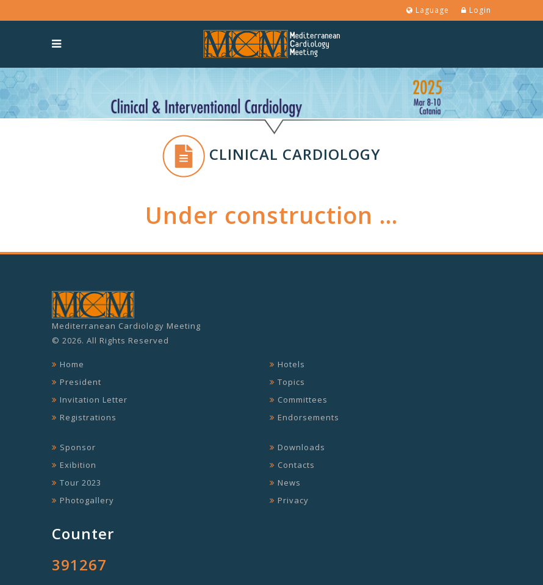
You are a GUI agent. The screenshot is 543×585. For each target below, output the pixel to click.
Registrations (88, 417)
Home (72, 364)
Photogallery (87, 500)
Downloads (301, 447)
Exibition (78, 464)
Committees (303, 399)
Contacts (296, 464)
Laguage (427, 10)
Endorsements (308, 417)
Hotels (291, 364)
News (289, 482)
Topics (291, 381)
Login (476, 10)
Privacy (293, 500)
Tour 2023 (80, 482)
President (80, 381)
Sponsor (78, 447)
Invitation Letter (94, 399)
